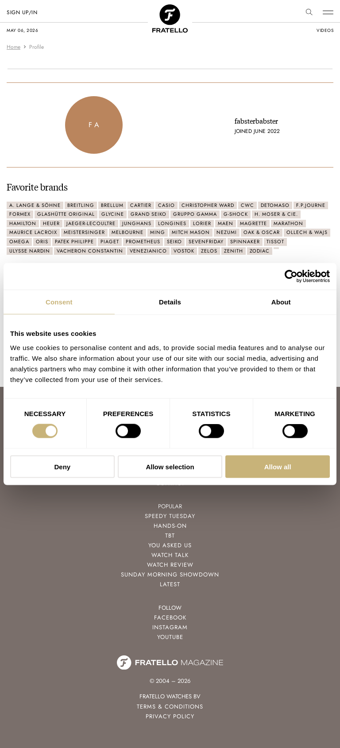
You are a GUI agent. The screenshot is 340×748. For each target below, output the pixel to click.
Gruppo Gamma (195, 214)
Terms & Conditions (170, 706)
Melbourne (127, 232)
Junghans (136, 223)
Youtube (170, 637)
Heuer (51, 223)
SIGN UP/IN (22, 12)
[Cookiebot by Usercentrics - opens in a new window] (291, 276)
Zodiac (260, 250)
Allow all (277, 466)
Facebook (170, 617)
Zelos (209, 250)
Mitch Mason (191, 232)
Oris (42, 241)
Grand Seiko (148, 214)
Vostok (184, 250)
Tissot (275, 241)
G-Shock (236, 214)
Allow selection (170, 466)
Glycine (112, 214)
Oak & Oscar (261, 232)
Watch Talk (170, 555)
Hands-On (170, 526)
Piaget (109, 241)
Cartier (140, 205)
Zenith (233, 250)
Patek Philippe (74, 241)
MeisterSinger (84, 232)
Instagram (170, 627)
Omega (19, 241)
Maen (225, 223)
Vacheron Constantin (90, 250)
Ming (157, 232)
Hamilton (22, 223)
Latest (170, 584)
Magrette (253, 223)
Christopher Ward (208, 205)
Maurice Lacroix (33, 232)
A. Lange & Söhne (35, 205)
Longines (172, 223)
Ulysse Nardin (29, 250)
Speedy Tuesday (170, 516)
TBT (170, 535)
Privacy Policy (170, 716)
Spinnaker (245, 241)
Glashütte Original (66, 214)
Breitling (80, 205)
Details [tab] (170, 302)
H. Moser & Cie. (276, 214)
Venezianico (148, 250)
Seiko (174, 241)
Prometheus (143, 241)
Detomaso (275, 205)
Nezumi (226, 232)
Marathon (288, 223)
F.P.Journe (310, 205)
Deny (62, 466)
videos (325, 30)
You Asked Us (170, 545)
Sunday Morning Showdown (170, 574)
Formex (20, 214)
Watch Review (170, 565)
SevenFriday (206, 241)
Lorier (202, 223)
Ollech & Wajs (307, 232)
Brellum (112, 205)
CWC (247, 205)
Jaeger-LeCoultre (91, 223)
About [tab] (281, 302)
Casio (166, 205)
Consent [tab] (59, 302)
